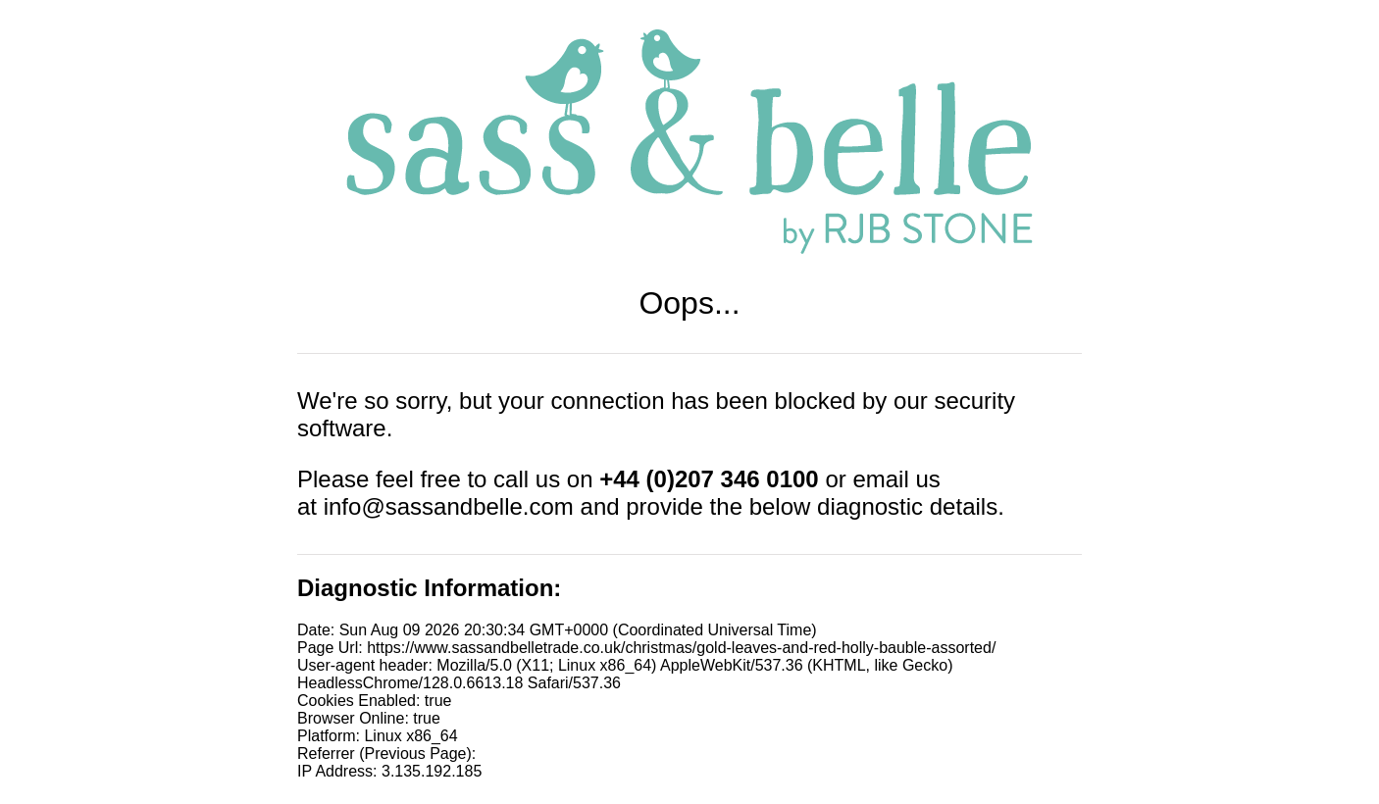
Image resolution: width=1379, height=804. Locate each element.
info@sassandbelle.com (449, 506)
